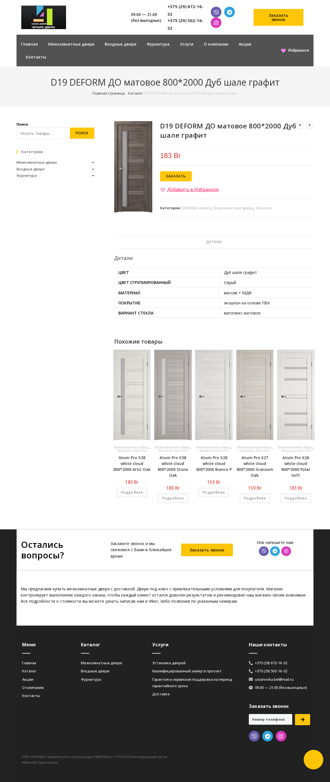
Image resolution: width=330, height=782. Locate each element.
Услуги (186, 44)
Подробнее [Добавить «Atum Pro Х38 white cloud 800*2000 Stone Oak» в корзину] (173, 498)
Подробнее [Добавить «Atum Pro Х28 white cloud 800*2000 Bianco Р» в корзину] (214, 492)
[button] (278, 17)
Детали (213, 241)
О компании (216, 44)
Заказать (176, 176)
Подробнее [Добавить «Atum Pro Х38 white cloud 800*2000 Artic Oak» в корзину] (132, 492)
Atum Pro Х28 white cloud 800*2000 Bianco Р (214, 463)
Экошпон (264, 207)
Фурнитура (158, 44)
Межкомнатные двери (71, 44)
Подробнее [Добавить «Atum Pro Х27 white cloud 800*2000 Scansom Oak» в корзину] (255, 498)
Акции (245, 44)
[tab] (213, 242)
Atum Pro (140, 450)
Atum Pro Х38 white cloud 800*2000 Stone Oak (173, 466)
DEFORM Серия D (196, 207)
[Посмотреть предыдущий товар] (300, 125)
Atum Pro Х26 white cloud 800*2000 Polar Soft (295, 466)
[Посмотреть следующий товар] (309, 125)
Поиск (22, 124)
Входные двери (120, 44)
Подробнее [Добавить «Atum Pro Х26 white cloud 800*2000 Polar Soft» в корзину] (296, 498)
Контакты (36, 57)
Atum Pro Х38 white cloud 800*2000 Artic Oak (132, 463)
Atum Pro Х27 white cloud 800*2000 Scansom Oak (255, 466)
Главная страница (108, 93)
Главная (29, 44)
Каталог (135, 93)
